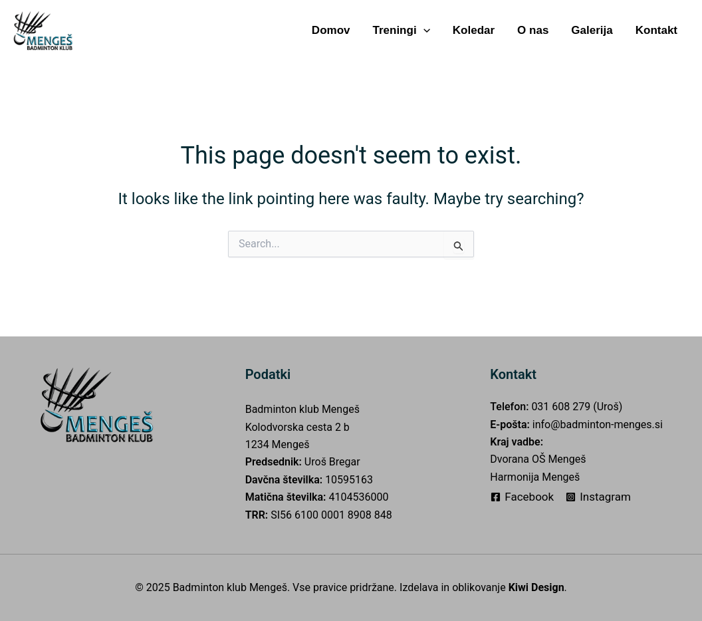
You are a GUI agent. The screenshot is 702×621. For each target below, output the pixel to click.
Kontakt (656, 30)
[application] (423, 30)
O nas (532, 30)
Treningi (400, 30)
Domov (331, 30)
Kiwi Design (536, 587)
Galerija (591, 30)
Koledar (474, 30)
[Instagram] (598, 497)
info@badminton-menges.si (597, 424)
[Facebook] (522, 497)
